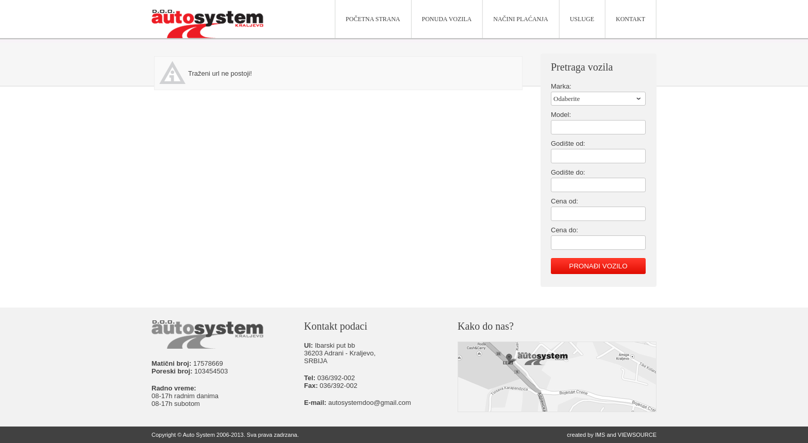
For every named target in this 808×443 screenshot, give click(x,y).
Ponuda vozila (447, 19)
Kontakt (630, 19)
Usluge (582, 19)
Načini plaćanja (520, 19)
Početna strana (373, 19)
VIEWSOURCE (637, 435)
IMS (600, 435)
